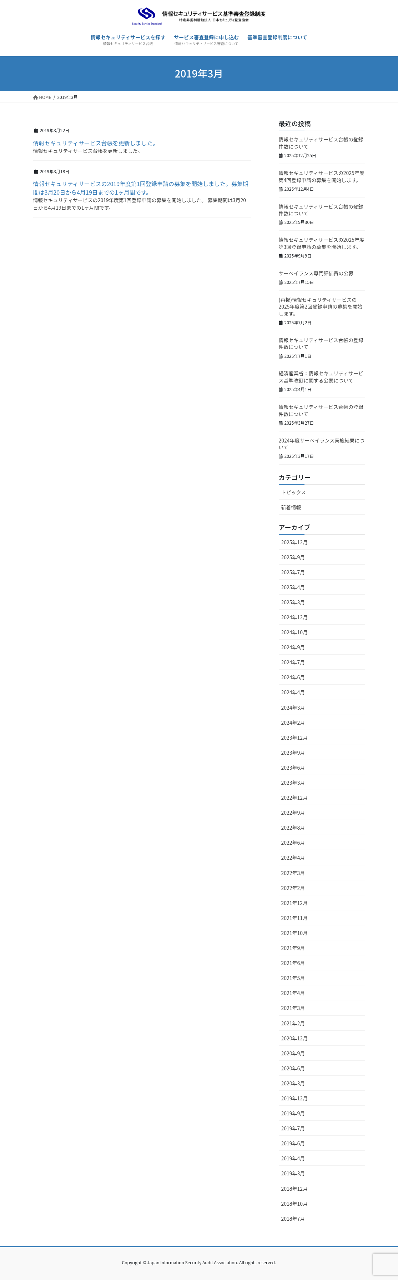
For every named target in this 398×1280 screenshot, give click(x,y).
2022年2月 (293, 887)
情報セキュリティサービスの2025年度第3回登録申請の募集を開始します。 (321, 243)
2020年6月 (293, 1068)
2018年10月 (294, 1203)
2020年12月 (294, 1038)
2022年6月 (293, 842)
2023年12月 (294, 737)
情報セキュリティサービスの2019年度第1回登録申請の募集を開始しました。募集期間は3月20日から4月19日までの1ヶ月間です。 (140, 187)
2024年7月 (293, 662)
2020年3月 (293, 1083)
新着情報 (291, 507)
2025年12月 (294, 542)
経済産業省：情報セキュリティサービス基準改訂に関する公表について (321, 377)
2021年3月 (293, 1007)
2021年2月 (293, 1023)
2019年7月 (293, 1128)
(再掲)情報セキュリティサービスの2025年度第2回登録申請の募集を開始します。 (321, 306)
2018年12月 (294, 1188)
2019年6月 (293, 1143)
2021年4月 (293, 992)
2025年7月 (293, 572)
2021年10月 (294, 932)
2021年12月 (294, 902)
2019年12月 (294, 1098)
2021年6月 (293, 962)
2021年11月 (294, 917)
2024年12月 (294, 617)
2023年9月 (293, 752)
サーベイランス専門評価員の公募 (316, 273)
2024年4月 (293, 692)
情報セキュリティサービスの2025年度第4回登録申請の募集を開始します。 (321, 176)
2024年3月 (293, 707)
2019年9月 (293, 1113)
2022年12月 (294, 797)
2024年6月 (293, 677)
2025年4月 (293, 587)
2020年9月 (293, 1053)
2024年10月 (294, 632)
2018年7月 (293, 1218)
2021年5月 (293, 977)
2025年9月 (293, 557)
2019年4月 (293, 1158)
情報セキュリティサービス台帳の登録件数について (321, 143)
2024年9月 (293, 647)
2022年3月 (293, 872)
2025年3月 (293, 602)
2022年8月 (293, 827)
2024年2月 (293, 722)
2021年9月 (293, 947)
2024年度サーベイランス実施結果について (322, 444)
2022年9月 (293, 812)
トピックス (293, 492)
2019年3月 (293, 1173)
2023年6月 (293, 767)
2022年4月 (293, 857)
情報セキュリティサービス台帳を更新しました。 (95, 143)
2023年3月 (293, 782)
